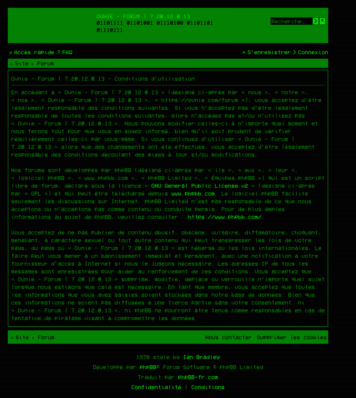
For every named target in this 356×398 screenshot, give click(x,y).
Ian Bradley (201, 356)
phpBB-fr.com (198, 376)
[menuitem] (64, 52)
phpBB (148, 366)
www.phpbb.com (193, 193)
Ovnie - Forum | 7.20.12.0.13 (143, 16)
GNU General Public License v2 (199, 185)
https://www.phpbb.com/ (224, 216)
